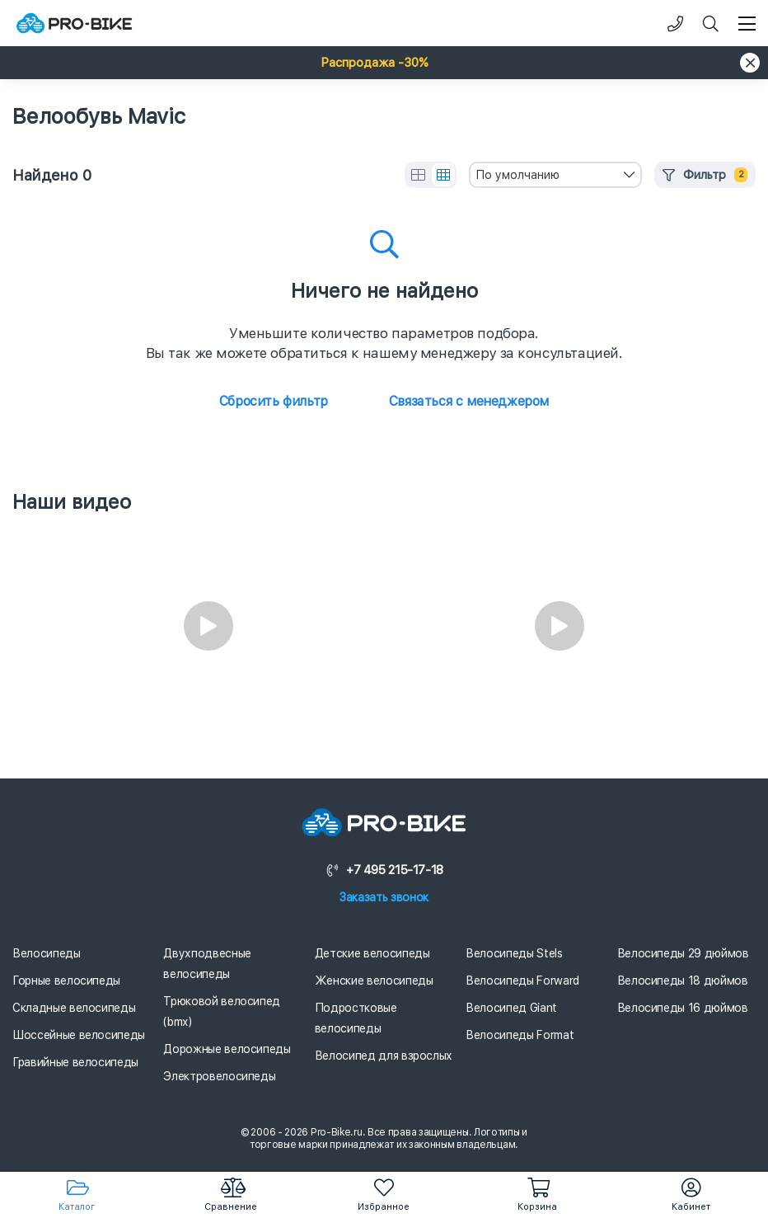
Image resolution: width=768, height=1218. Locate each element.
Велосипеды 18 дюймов (682, 980)
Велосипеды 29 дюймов (683, 953)
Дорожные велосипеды (226, 1049)
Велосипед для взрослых (383, 1055)
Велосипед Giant (511, 1007)
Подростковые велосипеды (356, 1018)
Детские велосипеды (372, 953)
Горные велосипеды (66, 980)
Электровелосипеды (219, 1076)
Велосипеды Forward (522, 980)
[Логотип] (74, 23)
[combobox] (555, 175)
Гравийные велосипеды (75, 1062)
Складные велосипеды (73, 1007)
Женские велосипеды (374, 980)
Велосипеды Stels (514, 953)
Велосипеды (46, 953)
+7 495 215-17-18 (384, 870)
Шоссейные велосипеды (78, 1035)
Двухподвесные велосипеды (207, 964)
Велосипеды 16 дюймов (682, 1007)
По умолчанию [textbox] (517, 174)
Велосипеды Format (520, 1035)
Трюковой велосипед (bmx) (221, 1011)
